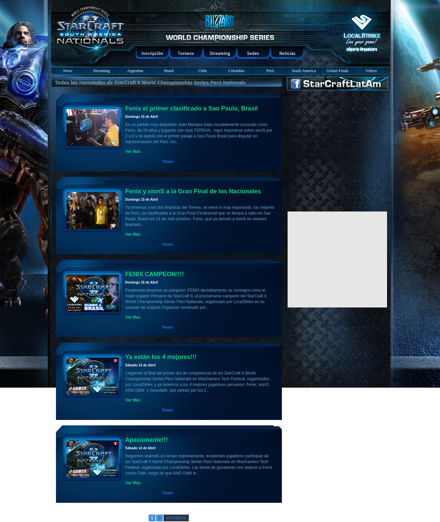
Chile (202, 70)
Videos (371, 70)
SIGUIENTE (176, 518)
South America (304, 70)
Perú (270, 70)
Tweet (167, 161)
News (67, 70)
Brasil (169, 70)
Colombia (236, 70)
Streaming (101, 70)
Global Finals (338, 70)
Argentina (135, 70)
